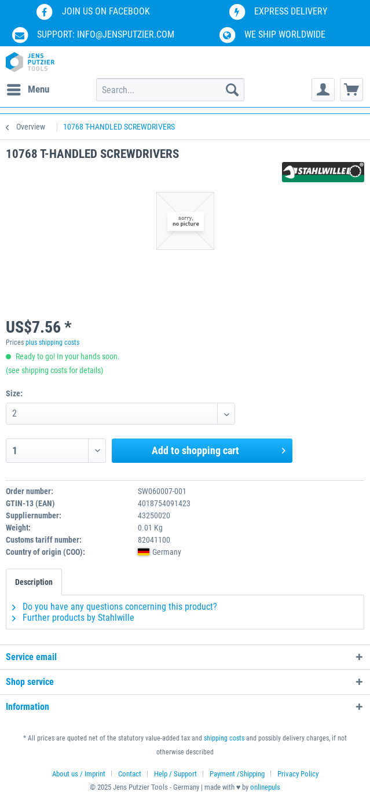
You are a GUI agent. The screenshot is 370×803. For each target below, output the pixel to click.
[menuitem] (27, 89)
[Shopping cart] (351, 89)
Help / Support (175, 773)
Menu (28, 87)
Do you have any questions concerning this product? (114, 606)
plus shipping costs (52, 342)
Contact (129, 773)
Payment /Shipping (237, 773)
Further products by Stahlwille (73, 617)
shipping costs (224, 738)
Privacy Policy (297, 773)
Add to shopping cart (218, 448)
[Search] (232, 89)
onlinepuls (265, 787)
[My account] (323, 89)
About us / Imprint (78, 773)
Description (34, 582)
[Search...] (170, 89)
